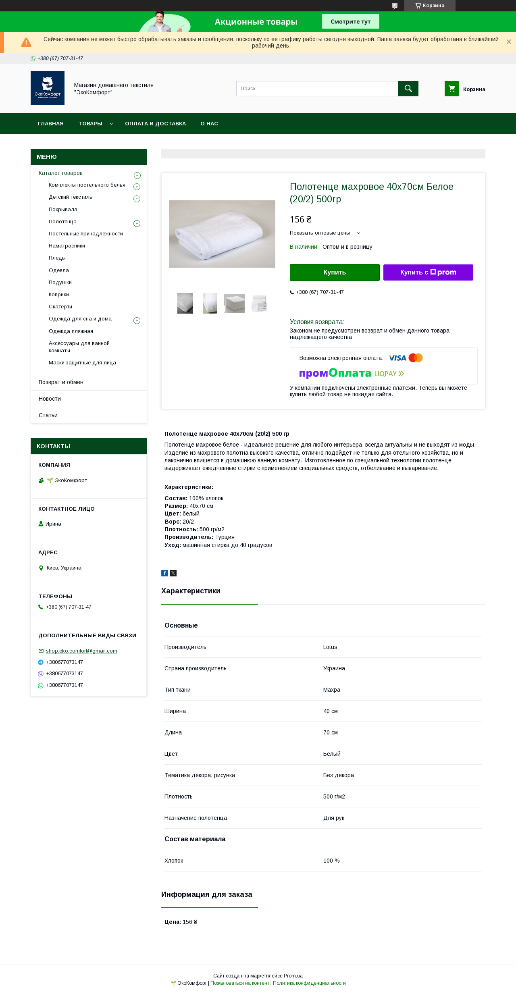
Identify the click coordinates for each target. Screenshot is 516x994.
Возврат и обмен (61, 382)
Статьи (48, 415)
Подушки (60, 282)
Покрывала (63, 209)
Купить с (428, 272)
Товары (90, 124)
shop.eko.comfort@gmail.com (81, 651)
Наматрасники (67, 246)
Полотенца (63, 221)
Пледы (57, 258)
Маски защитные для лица (82, 363)
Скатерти (60, 307)
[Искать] (408, 88)
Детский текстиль (70, 197)
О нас (209, 124)
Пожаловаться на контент (239, 983)
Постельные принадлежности (86, 234)
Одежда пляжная (71, 331)
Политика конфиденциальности (309, 983)
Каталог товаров (61, 173)
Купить (335, 272)
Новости (50, 398)
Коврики (59, 294)
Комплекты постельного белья (87, 185)
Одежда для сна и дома (80, 319)
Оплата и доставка (155, 124)
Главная (51, 124)
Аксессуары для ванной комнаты (79, 347)
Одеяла (59, 270)
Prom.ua (293, 976)
